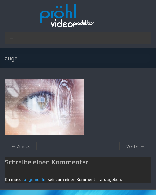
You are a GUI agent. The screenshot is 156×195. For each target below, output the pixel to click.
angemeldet (35, 179)
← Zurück (21, 146)
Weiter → (135, 146)
